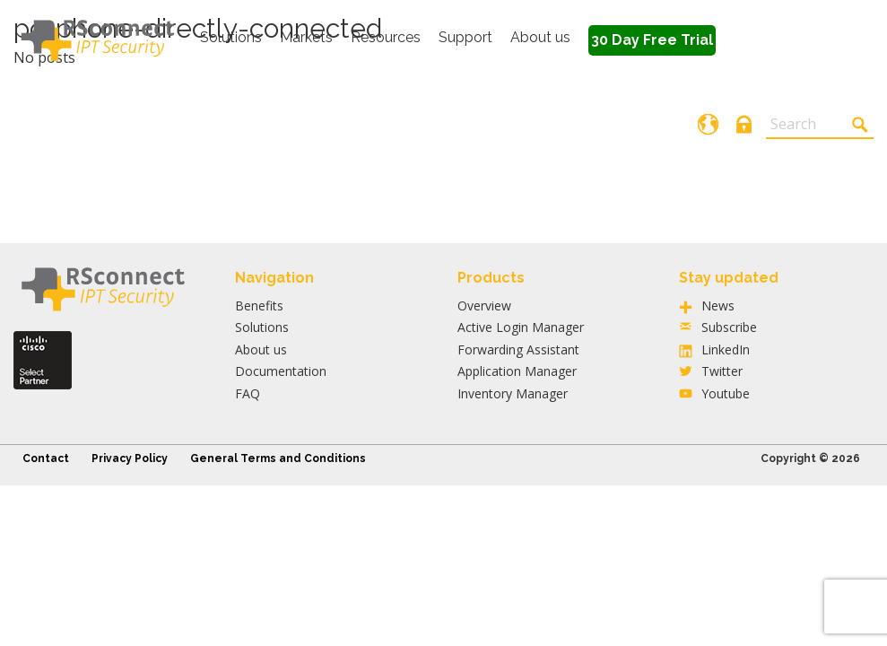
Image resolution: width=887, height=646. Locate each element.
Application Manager (517, 371)
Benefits (259, 305)
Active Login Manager (520, 327)
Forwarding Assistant (518, 349)
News (718, 305)
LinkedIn (725, 349)
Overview (484, 305)
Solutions (231, 37)
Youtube (725, 393)
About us (540, 37)
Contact (45, 458)
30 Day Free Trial (652, 39)
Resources (386, 37)
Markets (306, 37)
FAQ (247, 393)
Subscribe (729, 327)
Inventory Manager (512, 393)
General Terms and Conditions (278, 458)
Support (465, 37)
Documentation (280, 371)
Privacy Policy (129, 458)
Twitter (722, 371)
